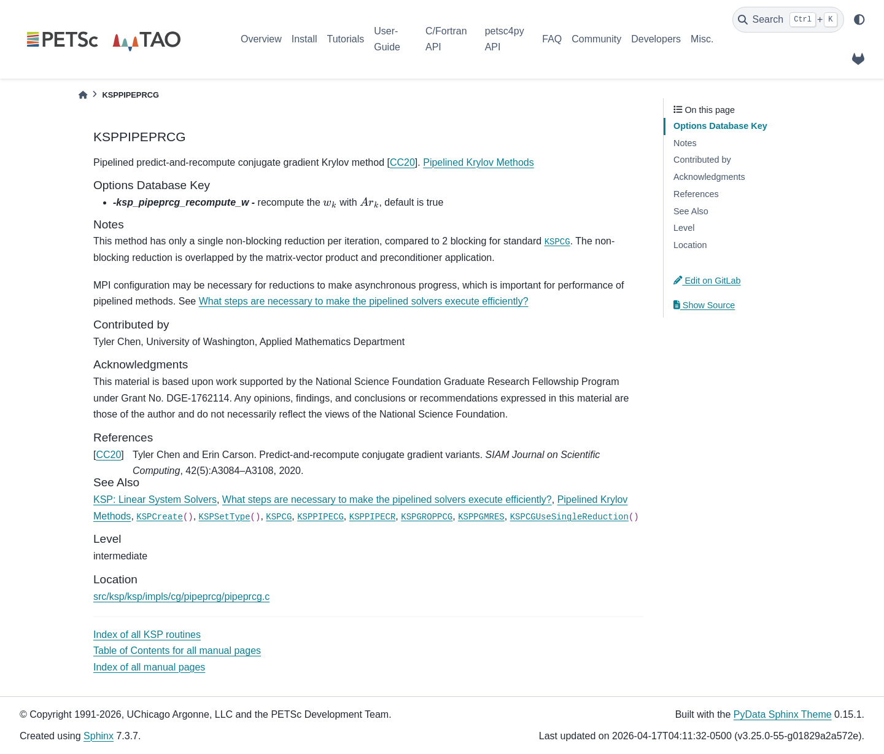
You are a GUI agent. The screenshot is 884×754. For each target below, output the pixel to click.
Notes (685, 143)
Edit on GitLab (707, 281)
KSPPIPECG (320, 517)
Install (304, 39)
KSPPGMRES (481, 517)
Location (690, 245)
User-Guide (387, 39)
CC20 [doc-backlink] (108, 454)
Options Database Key (720, 126)
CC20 (402, 162)
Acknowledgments (709, 177)
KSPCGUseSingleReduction (569, 517)
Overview (261, 39)
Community (596, 39)
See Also (690, 211)
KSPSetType (224, 517)
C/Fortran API (446, 39)
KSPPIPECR (372, 517)
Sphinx (98, 736)
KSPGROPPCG (426, 517)
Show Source (704, 305)
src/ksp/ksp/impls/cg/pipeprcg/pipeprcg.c (181, 596)
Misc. (702, 39)
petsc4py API (504, 39)
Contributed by (702, 160)
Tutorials (345, 39)
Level (683, 228)
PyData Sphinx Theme (783, 714)
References (696, 194)
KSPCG (557, 242)
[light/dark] (859, 19)
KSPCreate (159, 517)
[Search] (788, 20)
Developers (656, 39)
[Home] (83, 94)
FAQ (552, 39)
